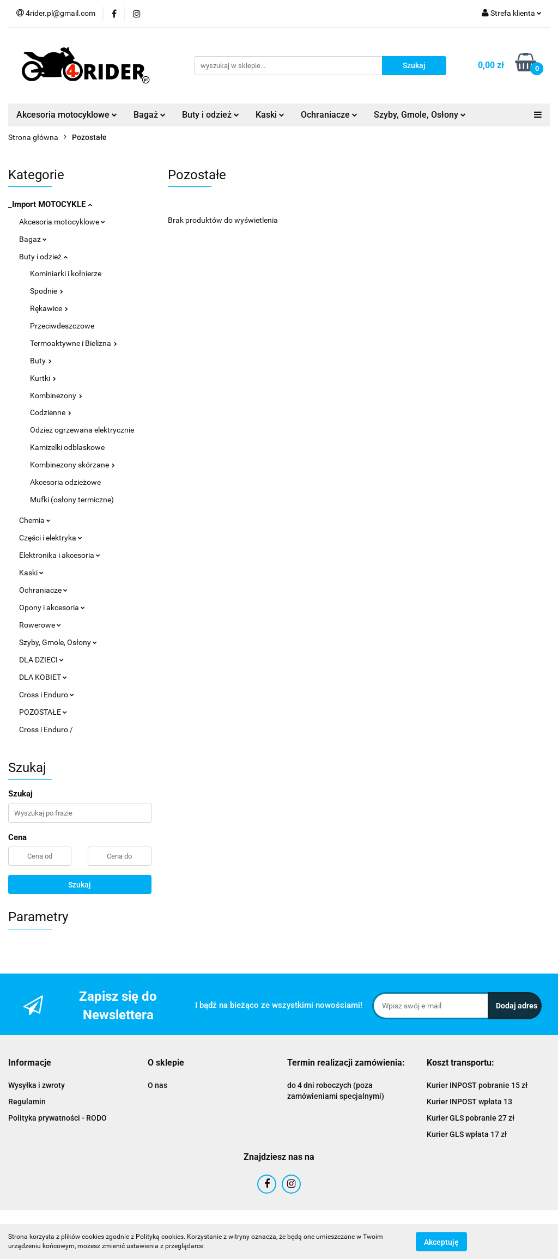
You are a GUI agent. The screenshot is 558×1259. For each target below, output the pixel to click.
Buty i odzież (210, 115)
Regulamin (27, 1101)
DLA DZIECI (41, 659)
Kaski (270, 115)
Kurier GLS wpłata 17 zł (467, 1134)
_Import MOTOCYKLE (50, 204)
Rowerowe (40, 625)
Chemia (35, 520)
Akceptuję (441, 1241)
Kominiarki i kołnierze (65, 273)
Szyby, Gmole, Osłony (420, 115)
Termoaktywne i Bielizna (73, 343)
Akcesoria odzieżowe (65, 482)
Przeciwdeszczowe (62, 325)
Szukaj (79, 884)
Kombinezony (56, 395)
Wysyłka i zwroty (36, 1085)
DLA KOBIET (43, 677)
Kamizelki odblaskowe (67, 447)
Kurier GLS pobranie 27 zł (470, 1118)
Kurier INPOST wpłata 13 (469, 1101)
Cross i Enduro (46, 694)
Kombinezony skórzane (72, 464)
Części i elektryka (50, 537)
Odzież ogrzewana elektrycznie (82, 429)
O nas (157, 1085)
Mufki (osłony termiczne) (72, 499)
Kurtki (43, 378)
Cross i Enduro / (46, 729)
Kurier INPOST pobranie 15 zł (477, 1085)
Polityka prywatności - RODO (57, 1118)
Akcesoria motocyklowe (66, 115)
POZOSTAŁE (43, 712)
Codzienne (50, 412)
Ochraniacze (329, 115)
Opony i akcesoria (52, 607)
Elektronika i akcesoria (59, 555)
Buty (41, 360)
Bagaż (150, 115)
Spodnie (46, 291)
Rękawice (49, 308)
